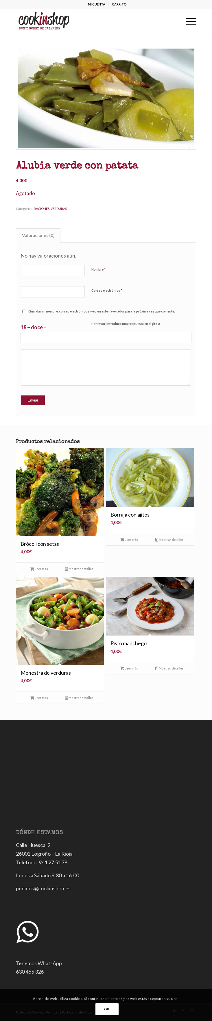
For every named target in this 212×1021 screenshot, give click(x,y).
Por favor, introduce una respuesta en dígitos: (125, 323)
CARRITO (119, 4)
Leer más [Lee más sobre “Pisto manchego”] (129, 668)
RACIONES (41, 208)
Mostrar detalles (79, 568)
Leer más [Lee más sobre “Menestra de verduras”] (39, 697)
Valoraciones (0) (38, 235)
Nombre (98, 269)
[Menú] (188, 20)
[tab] (38, 235)
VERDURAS (59, 208)
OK (107, 1009)
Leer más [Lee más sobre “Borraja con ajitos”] (129, 539)
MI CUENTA (96, 4)
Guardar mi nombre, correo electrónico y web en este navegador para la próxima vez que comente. (101, 311)
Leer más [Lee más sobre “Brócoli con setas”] (39, 568)
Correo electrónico (106, 290)
